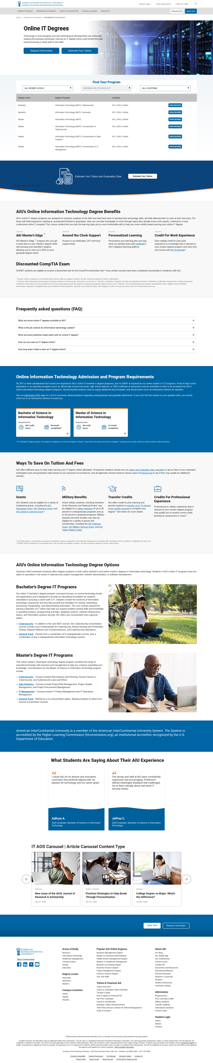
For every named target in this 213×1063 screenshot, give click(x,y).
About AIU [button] (105, 11)
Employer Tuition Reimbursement (111, 1005)
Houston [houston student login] (158, 1027)
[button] (26, 879)
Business (66, 953)
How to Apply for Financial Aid (109, 996)
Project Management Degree (109, 971)
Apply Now (190, 11)
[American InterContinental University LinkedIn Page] (25, 964)
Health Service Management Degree (112, 959)
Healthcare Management (72, 959)
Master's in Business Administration (111, 956)
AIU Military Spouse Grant (81, 527)
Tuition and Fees (104, 987)
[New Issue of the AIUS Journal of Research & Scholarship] (56, 879)
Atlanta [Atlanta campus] (65, 997)
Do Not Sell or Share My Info (126, 1059)
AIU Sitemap (111, 1056)
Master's (65, 984)
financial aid (146, 473)
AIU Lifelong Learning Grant (29, 512)
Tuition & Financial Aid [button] (68, 11)
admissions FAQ (32, 395)
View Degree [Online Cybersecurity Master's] (175, 126)
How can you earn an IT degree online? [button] (36, 342)
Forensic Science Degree (107, 974)
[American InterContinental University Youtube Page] (37, 964)
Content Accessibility (77, 1056)
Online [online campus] (65, 994)
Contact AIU (160, 965)
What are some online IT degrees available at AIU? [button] (42, 320)
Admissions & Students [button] (46, 11)
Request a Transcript (164, 977)
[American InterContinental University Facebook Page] (19, 964)
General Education (163, 974)
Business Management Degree (110, 953)
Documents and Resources (166, 968)
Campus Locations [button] (90, 11)
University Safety (125, 1056)
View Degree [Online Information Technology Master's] (175, 119)
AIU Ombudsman (162, 959)
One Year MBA (103, 977)
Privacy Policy (81, 1059)
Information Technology (72, 956)
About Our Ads (107, 1059)
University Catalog (163, 986)
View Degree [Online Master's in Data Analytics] (175, 136)
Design (65, 965)
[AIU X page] (31, 964)
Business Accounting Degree (109, 965)
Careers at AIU (161, 962)
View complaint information (124, 1047)
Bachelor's (66, 981)
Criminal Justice (69, 962)
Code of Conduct (104, 1011)
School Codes (161, 1011)
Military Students (162, 1002)
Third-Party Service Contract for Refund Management (119, 1008)
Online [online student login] (158, 1021)
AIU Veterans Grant (43, 508)
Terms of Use (94, 1059)
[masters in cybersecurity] (26, 677)
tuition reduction (85, 508)
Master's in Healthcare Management (112, 962)
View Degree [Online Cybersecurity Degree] (175, 105)
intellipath (141, 244)
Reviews (158, 980)
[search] (196, 3)
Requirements (161, 996)
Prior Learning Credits (164, 999)
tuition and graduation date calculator (147, 470)
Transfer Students (162, 1005)
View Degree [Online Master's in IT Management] (175, 146)
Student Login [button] (144, 4)
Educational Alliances (164, 971)
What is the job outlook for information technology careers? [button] (46, 327)
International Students (164, 1008)
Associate (66, 978)
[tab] (106, 320)
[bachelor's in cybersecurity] (26, 624)
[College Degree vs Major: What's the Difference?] (157, 879)
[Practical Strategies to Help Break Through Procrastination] (106, 879)
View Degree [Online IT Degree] (175, 112)
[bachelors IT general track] (26, 634)
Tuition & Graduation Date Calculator (112, 990)
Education (66, 968)
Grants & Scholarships (106, 1002)
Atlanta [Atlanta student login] (158, 1024)
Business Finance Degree (107, 968)
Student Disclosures (163, 983)
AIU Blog (159, 953)
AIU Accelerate (177, 250)
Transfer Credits (103, 993)
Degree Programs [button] (25, 11)
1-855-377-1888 (181, 4)
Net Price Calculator (105, 999)
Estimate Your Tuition (79, 50)
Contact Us (138, 1056)
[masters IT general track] (26, 699)
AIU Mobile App (161, 956)
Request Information (41, 50)
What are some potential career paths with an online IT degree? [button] (48, 335)
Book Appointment (163, 4)
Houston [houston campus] (65, 1000)
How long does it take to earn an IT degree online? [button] (42, 349)
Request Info (177, 11)
